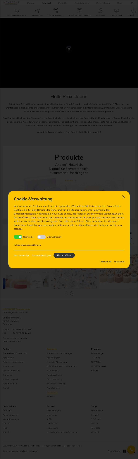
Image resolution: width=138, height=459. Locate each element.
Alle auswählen (64, 255)
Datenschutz (105, 261)
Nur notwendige (21, 255)
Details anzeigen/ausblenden (27, 245)
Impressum (119, 261)
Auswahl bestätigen (41, 255)
